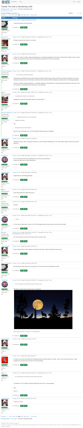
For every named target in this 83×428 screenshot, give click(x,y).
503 (16, 15)
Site (21, 1)
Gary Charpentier (7, 20)
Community (14, 1)
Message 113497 (16, 246)
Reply (22, 27)
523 (32, 15)
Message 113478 (47, 37)
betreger (4, 201)
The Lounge (14, 9)
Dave (4, 189)
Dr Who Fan (4, 155)
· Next (35, 15)
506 (25, 15)
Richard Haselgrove (7, 71)
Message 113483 (16, 71)
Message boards (5, 9)
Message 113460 (47, 71)
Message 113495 (16, 215)
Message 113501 (16, 355)
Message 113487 (16, 138)
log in (17, 13)
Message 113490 (16, 189)
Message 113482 (16, 54)
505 (22, 15)
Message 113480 (16, 20)
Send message (4, 29)
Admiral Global (5, 54)
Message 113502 (16, 372)
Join (74, 1)
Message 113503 (16, 398)
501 (10, 15)
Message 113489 (16, 172)
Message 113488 (16, 155)
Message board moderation (7, 10)
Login (78, 1)
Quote (26, 27)
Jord (4, 92)
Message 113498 (16, 263)
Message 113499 (16, 280)
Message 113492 (16, 201)
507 (28, 15)
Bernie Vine (5, 37)
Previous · (3, 15)
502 (13, 15)
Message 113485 (16, 112)
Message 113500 (16, 338)
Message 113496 (16, 232)
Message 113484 (16, 92)
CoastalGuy (4, 356)
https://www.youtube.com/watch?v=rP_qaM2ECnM (27, 331)
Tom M (4, 373)
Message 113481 (16, 37)
